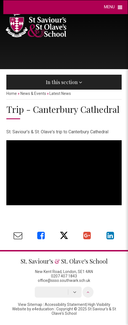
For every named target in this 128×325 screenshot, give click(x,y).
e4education (43, 309)
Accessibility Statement (65, 304)
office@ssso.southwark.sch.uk (64, 280)
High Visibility (99, 304)
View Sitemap (30, 304)
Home (11, 93)
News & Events (33, 93)
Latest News (60, 93)
